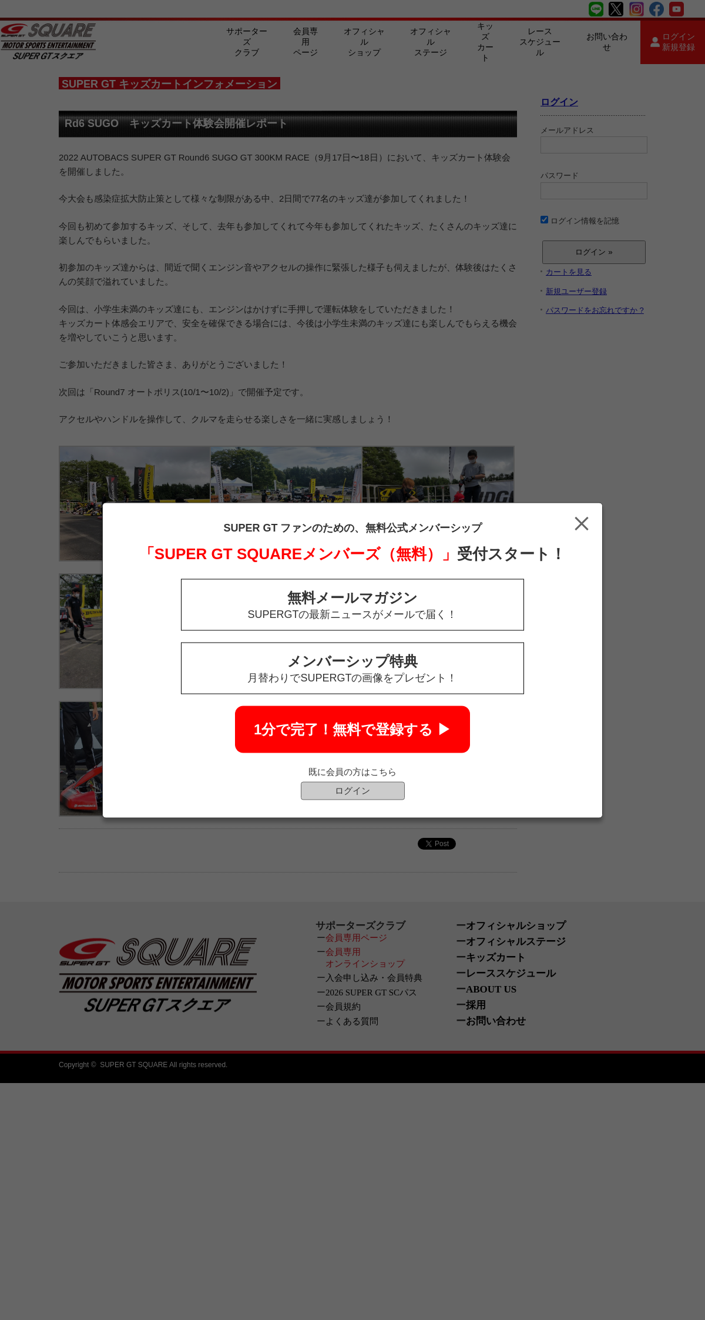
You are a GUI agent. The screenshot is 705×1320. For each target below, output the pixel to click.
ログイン (352, 790)
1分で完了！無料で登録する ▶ (352, 729)
